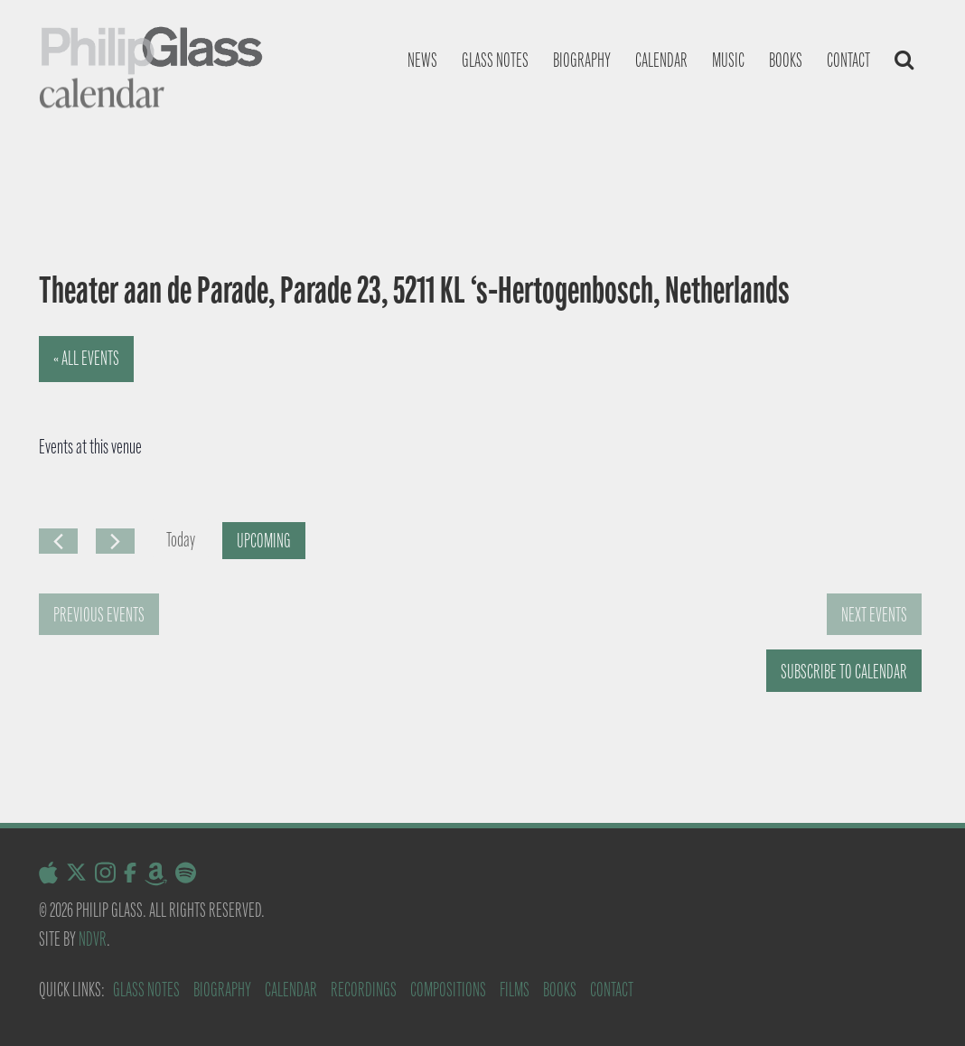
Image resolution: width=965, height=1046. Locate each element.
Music (728, 60)
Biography (582, 60)
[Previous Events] (58, 541)
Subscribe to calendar (844, 671)
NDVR (93, 939)
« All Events (86, 358)
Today (180, 539)
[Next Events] (115, 541)
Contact (848, 60)
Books (785, 60)
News (422, 60)
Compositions (448, 989)
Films (514, 989)
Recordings (364, 989)
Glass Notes (146, 989)
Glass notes (495, 60)
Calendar (661, 60)
